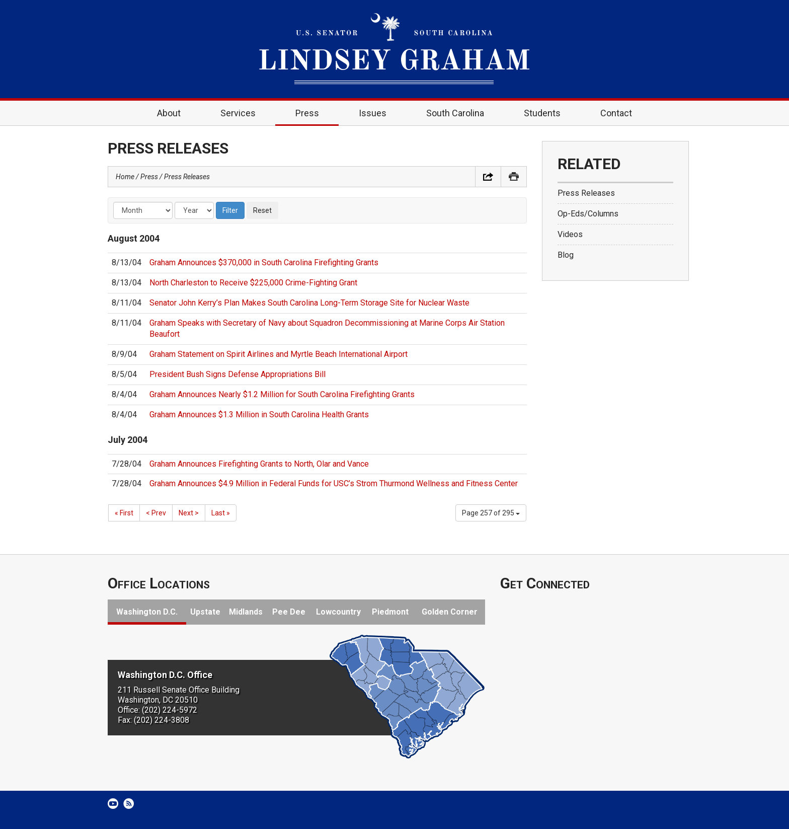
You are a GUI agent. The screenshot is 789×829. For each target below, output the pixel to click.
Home (122, 113)
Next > (189, 513)
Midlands (246, 612)
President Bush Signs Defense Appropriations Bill (237, 374)
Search (666, 113)
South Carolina (455, 113)
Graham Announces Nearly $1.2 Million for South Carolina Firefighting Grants (282, 394)
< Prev (156, 513)
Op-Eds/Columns (588, 213)
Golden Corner (450, 612)
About (169, 113)
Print (513, 177)
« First (124, 513)
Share (488, 177)
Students (542, 113)
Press (307, 113)
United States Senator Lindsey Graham (394, 49)
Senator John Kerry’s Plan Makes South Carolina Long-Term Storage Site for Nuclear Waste (309, 303)
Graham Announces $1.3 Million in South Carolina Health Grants (259, 414)
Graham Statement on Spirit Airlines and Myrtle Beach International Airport (278, 354)
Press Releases (187, 177)
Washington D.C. (147, 612)
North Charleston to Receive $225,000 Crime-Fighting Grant (253, 282)
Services (238, 113)
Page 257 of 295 (491, 513)
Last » (220, 513)
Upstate (205, 612)
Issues (372, 113)
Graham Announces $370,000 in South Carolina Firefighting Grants (263, 262)
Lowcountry (338, 612)
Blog (566, 255)
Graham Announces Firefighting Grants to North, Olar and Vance (259, 464)
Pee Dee (288, 612)
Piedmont (390, 612)
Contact (616, 113)
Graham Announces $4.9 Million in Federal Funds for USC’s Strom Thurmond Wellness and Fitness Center (333, 483)
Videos (570, 234)
